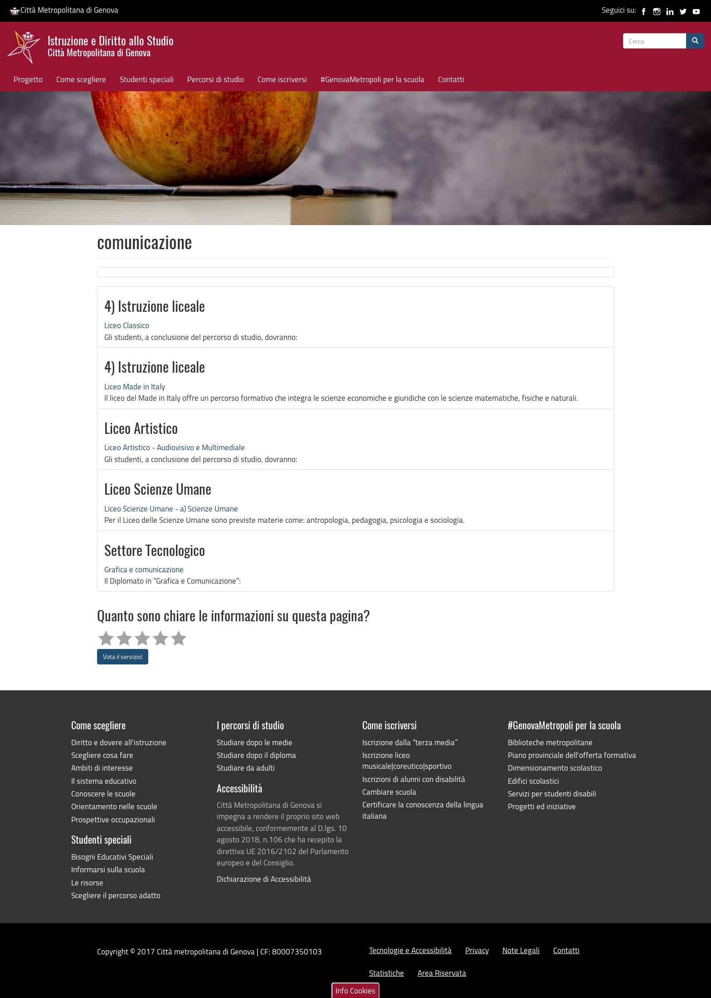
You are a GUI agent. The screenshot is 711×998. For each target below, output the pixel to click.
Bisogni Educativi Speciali (112, 856)
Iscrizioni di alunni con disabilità (413, 779)
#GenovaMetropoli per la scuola (372, 79)
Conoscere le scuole (103, 793)
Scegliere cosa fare (102, 755)
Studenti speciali (147, 79)
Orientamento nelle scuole (114, 806)
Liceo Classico (126, 325)
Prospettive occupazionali (113, 819)
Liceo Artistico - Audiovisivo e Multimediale (174, 447)
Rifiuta (621, 954)
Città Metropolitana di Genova (63, 10)
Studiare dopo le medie (254, 742)
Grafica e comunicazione (144, 569)
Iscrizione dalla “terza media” (410, 742)
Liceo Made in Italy (134, 386)
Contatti (451, 79)
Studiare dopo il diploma (256, 755)
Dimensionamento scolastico (555, 767)
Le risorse (87, 882)
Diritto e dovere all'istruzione (118, 742)
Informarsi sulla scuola (108, 869)
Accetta (587, 954)
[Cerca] (695, 41)
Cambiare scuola (389, 792)
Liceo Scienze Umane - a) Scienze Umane (171, 508)
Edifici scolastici (533, 781)
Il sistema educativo (103, 781)
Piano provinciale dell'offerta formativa (572, 755)
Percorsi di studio (215, 79)
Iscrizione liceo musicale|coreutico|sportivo (407, 760)
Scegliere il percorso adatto (116, 895)
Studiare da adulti (246, 767)
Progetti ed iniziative (542, 806)
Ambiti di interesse (102, 767)
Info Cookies (355, 931)
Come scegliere (81, 79)
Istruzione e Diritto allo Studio (111, 45)
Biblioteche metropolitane (550, 742)
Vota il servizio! (122, 656)
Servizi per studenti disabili (552, 793)
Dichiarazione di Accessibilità (264, 879)
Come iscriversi (282, 79)
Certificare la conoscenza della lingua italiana (422, 810)
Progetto (28, 79)
